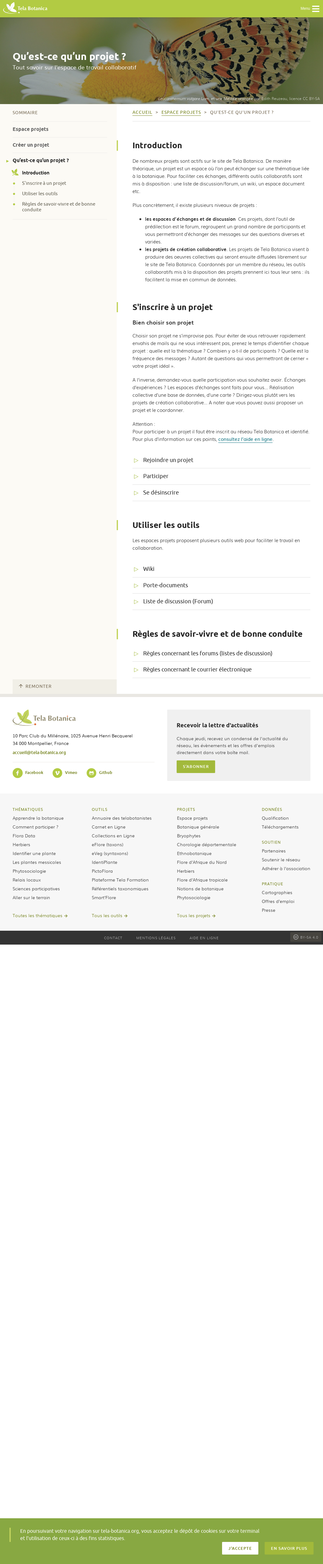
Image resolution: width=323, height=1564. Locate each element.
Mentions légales (156, 937)
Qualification (275, 818)
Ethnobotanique (194, 853)
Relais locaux (27, 879)
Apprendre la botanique (38, 818)
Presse (268, 910)
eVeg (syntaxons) (110, 853)
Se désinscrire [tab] (161, 492)
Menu (310, 9)
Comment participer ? (35, 826)
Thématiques (28, 809)
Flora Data (24, 835)
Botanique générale (198, 826)
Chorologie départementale (206, 844)
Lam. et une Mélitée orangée (205, 98)
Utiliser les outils (40, 194)
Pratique (272, 884)
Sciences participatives (36, 888)
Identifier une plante (34, 853)
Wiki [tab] (149, 568)
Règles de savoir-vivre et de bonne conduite (58, 207)
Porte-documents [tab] (165, 585)
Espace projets (31, 129)
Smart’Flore (104, 897)
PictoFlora (102, 871)
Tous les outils (107, 915)
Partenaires (274, 850)
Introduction (31, 172)
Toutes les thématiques (37, 915)
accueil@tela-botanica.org (39, 752)
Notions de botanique (200, 888)
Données (272, 809)
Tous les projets (193, 915)
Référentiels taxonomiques (120, 888)
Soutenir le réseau (281, 859)
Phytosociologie (29, 871)
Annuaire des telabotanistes (122, 818)
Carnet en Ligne (109, 826)
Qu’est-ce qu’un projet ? (41, 160)
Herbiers (21, 844)
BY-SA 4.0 (305, 937)
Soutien (271, 842)
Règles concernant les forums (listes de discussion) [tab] (208, 653)
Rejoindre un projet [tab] (168, 460)
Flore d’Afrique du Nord (202, 862)
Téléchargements (280, 826)
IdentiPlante (104, 862)
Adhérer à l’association (286, 868)
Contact (113, 937)
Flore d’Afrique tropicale (202, 879)
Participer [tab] (155, 476)
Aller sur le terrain (31, 897)
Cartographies (277, 892)
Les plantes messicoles (37, 862)
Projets (186, 809)
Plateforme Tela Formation (120, 879)
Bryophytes (189, 835)
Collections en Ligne (113, 835)
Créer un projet (31, 145)
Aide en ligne (204, 937)
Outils (100, 809)
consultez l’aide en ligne (245, 438)
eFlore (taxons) (107, 844)
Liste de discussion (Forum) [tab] (178, 601)
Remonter (35, 686)
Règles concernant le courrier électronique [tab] (197, 669)
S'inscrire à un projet (44, 183)
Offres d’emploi (278, 901)
